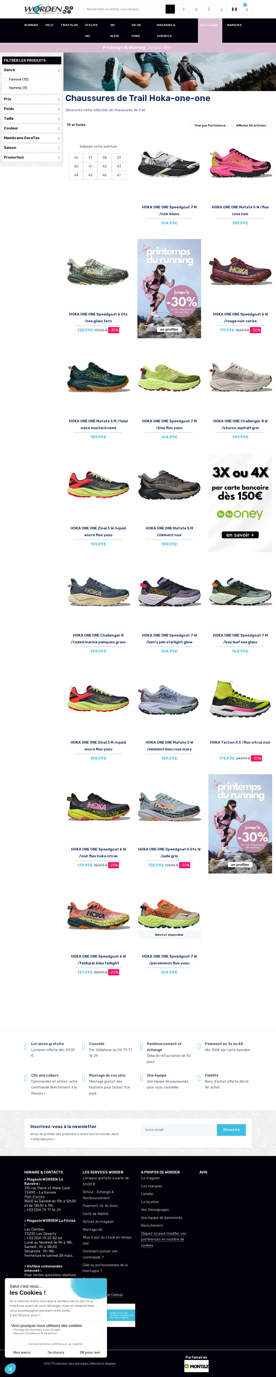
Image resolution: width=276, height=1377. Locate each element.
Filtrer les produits (25, 60)
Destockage (209, 25)
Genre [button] (32, 70)
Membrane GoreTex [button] (32, 138)
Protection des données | (71, 1363)
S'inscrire (231, 1130)
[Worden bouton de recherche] (170, 9)
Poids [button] (32, 109)
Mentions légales (103, 1363)
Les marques (151, 1186)
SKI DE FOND (136, 30)
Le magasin (150, 1178)
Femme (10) (18, 79)
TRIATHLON (69, 25)
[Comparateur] (209, 9)
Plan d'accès (34, 1197)
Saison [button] (32, 147)
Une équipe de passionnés (162, 1218)
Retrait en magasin (98, 1222)
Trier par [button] (210, 125)
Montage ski (92, 1230)
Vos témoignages (155, 1210)
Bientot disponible (169, 934)
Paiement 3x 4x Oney (100, 1206)
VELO (49, 25)
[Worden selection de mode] (222, 9)
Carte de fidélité (95, 1214)
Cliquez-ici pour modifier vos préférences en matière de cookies (163, 1240)
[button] (184, 9)
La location (150, 1202)
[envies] (196, 9)
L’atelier (147, 1194)
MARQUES (234, 25)
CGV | (48, 1363)
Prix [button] (32, 99)
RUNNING (31, 25)
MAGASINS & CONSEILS (166, 30)
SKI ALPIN (114, 30)
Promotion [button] (32, 157)
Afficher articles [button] (251, 125)
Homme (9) (18, 88)
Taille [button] (32, 118)
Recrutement (152, 1226)
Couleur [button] (32, 128)
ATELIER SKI (91, 30)
